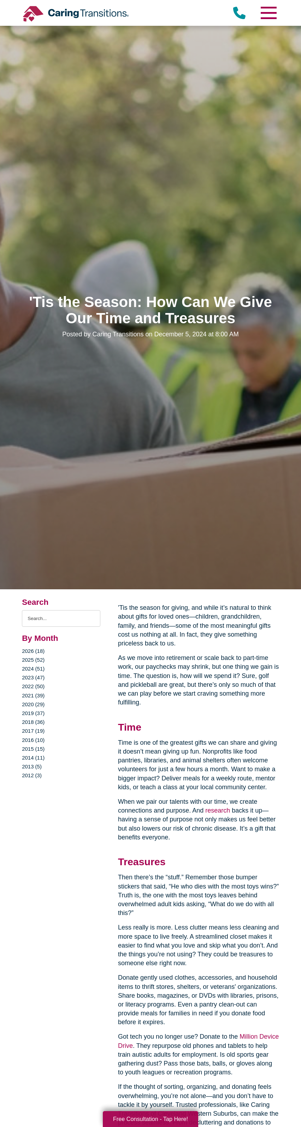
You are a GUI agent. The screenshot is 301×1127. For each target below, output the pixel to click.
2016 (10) (33, 740)
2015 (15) (33, 749)
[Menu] (268, 13)
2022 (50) (33, 686)
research (216, 810)
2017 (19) (33, 731)
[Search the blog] (61, 618)
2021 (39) (33, 695)
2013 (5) (32, 766)
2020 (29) (33, 704)
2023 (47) (33, 677)
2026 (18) (33, 651)
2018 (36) (33, 722)
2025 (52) (33, 660)
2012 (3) (32, 775)
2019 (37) (33, 713)
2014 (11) (33, 758)
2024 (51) (33, 669)
